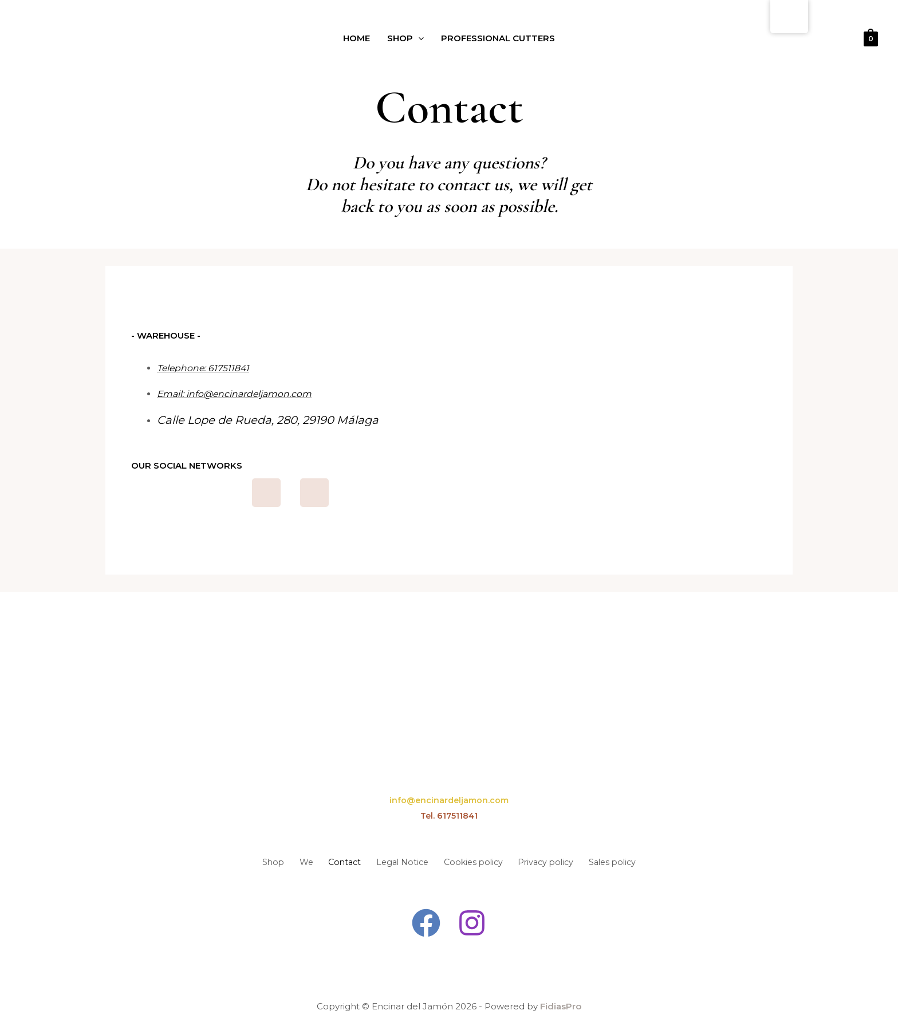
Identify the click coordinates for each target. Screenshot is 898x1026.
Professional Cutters (502, 38)
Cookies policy (481, 860)
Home (349, 38)
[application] (416, 39)
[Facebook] (425, 920)
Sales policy (642, 860)
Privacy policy (564, 860)
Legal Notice (399, 860)
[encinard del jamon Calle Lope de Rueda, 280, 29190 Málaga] (621, 419)
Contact (331, 860)
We (283, 860)
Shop (402, 39)
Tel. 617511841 (449, 815)
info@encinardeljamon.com (449, 800)
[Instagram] (472, 920)
